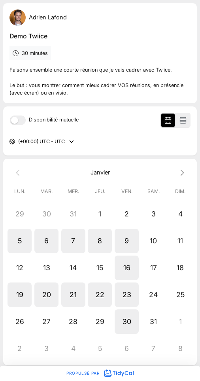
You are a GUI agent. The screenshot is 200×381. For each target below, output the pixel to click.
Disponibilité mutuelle (54, 120)
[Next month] (180, 172)
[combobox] (18, 142)
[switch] (18, 120)
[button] (19, 240)
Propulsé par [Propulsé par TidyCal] (100, 373)
